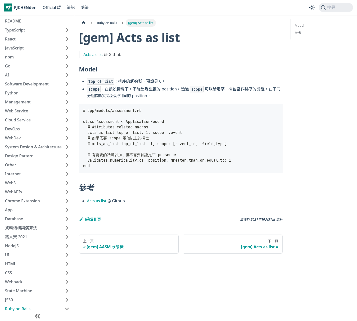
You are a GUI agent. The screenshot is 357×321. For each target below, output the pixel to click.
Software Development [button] (27, 84)
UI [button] (7, 255)
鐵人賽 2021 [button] (16, 237)
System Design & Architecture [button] (33, 147)
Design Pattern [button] (19, 156)
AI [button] (7, 75)
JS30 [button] (9, 300)
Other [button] (10, 165)
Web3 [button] (10, 183)
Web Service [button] (16, 111)
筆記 (71, 7)
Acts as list (93, 54)
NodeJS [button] (12, 246)
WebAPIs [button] (13, 192)
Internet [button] (13, 174)
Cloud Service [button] (18, 120)
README (13, 21)
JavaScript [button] (14, 48)
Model (299, 25)
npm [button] (9, 57)
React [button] (10, 39)
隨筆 (85, 7)
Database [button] (14, 219)
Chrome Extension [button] (22, 201)
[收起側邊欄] (37, 316)
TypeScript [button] (15, 30)
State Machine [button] (18, 291)
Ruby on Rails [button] (17, 309)
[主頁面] (83, 23)
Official (52, 7)
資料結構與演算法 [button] (21, 228)
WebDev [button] (13, 138)
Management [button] (18, 102)
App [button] (8, 210)
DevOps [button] (12, 129)
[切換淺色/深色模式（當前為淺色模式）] (312, 7)
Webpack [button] (13, 282)
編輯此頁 (90, 219)
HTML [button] (10, 264)
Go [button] (7, 66)
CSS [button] (8, 273)
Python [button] (11, 93)
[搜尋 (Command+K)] (336, 7)
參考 (298, 32)
